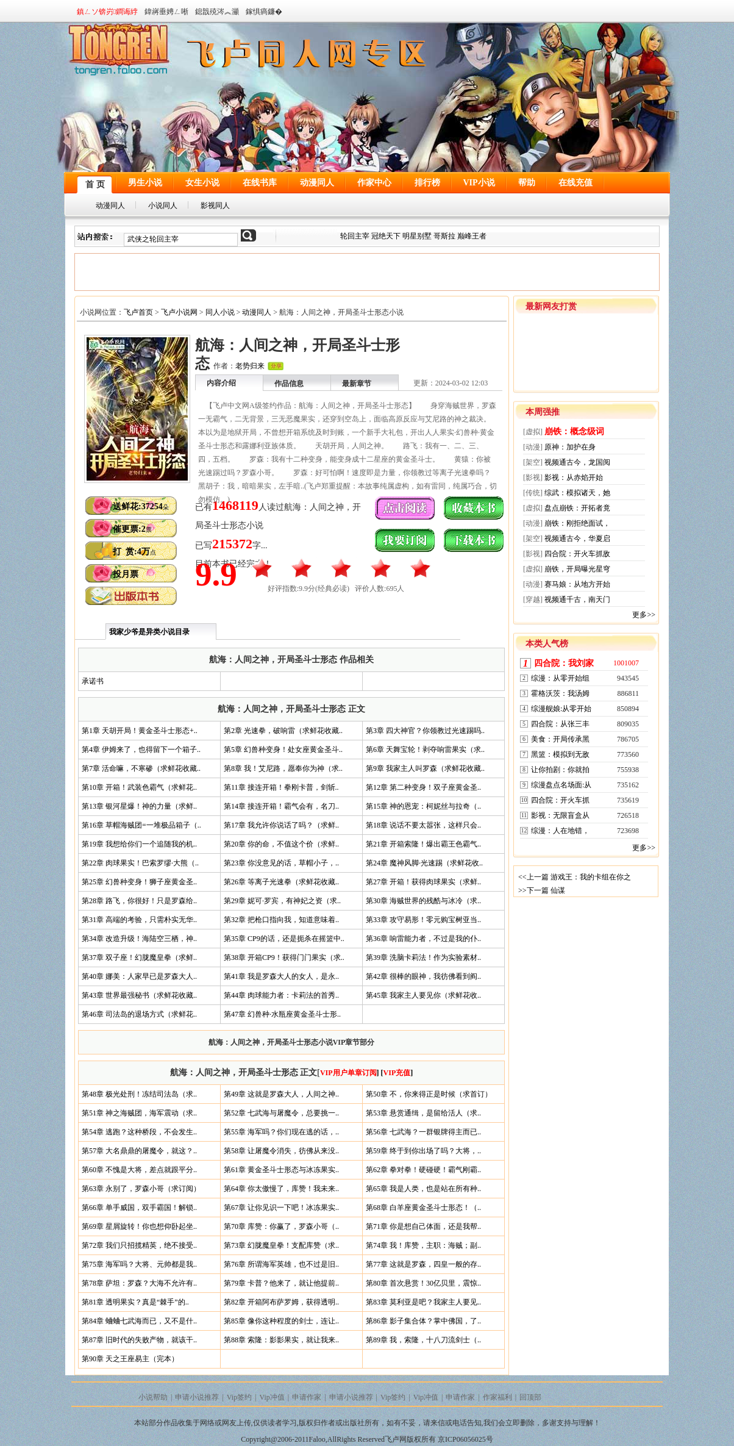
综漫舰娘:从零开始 (561, 708)
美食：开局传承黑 (560, 739)
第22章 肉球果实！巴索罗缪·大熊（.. (140, 863)
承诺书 (93, 681)
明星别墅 (417, 236)
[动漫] (533, 447)
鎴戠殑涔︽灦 (217, 11)
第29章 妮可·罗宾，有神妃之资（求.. (282, 901)
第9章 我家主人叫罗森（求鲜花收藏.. (425, 768)
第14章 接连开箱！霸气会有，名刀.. (281, 806)
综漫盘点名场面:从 (561, 785)
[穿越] (533, 599)
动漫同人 (256, 312)
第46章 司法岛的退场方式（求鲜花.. (139, 1014)
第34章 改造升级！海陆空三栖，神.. (139, 938)
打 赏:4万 (134, 551)
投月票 (125, 574)
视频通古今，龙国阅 (577, 462)
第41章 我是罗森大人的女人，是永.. (281, 976)
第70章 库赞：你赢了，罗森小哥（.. (281, 1226)
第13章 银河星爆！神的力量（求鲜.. (139, 806)
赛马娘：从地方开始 (577, 584)
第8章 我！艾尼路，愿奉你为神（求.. (283, 768)
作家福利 (497, 1397)
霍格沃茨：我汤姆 (560, 693)
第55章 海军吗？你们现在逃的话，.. (281, 1132)
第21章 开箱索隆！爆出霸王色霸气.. (423, 844)
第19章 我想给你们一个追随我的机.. (139, 844)
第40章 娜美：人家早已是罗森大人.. (139, 976)
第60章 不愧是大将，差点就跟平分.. (139, 1169)
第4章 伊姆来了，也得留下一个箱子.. (141, 749)
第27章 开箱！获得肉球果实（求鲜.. (423, 882)
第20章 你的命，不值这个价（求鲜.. (281, 844)
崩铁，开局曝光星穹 (577, 569)
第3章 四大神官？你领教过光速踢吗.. (425, 730)
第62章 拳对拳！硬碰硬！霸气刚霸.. (423, 1169)
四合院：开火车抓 (560, 800)
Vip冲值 (272, 1397)
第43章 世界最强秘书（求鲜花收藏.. (139, 995)
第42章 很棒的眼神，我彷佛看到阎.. (423, 976)
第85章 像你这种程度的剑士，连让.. (281, 1321)
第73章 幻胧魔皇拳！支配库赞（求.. (281, 1245)
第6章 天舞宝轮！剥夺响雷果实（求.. (425, 749)
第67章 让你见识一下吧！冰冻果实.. (281, 1207)
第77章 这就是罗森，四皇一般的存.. (423, 1264)
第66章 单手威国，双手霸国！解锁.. (139, 1207)
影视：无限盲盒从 (560, 815)
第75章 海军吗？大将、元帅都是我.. (139, 1264)
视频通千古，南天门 (577, 599)
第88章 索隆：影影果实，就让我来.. (281, 1340)
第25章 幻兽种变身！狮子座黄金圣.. (139, 882)
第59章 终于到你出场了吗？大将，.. (423, 1151)
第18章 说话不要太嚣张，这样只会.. (423, 825)
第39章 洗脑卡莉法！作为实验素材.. (423, 957)
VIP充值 (397, 1072)
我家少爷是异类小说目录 (149, 632)
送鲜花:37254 (141, 506)
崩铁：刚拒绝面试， (577, 523)
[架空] (533, 462)
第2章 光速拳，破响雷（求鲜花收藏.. (283, 730)
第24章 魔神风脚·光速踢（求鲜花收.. (424, 863)
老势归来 (250, 366)
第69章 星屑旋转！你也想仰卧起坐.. (139, 1226)
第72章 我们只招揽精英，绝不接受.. (139, 1245)
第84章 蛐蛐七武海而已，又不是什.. (139, 1321)
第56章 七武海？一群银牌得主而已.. (423, 1132)
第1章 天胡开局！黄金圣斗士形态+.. (140, 730)
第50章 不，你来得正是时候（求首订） (429, 1094)
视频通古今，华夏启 (577, 538)
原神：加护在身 (570, 447)
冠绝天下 (386, 236)
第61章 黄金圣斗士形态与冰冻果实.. (281, 1169)
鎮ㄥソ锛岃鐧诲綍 (107, 11)
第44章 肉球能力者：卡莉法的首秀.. (281, 995)
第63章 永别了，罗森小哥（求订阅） (141, 1188)
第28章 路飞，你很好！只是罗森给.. (139, 901)
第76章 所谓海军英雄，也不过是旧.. (281, 1264)
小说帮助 (153, 1397)
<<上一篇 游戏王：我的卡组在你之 (574, 877)
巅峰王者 (471, 236)
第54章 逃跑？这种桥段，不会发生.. (139, 1132)
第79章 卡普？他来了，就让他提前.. (281, 1283)
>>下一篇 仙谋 (541, 890)
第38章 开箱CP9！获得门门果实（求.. (284, 957)
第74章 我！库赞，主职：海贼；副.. (423, 1245)
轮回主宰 (355, 236)
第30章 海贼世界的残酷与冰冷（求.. (423, 901)
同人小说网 (375, 50)
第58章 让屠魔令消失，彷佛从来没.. (281, 1151)
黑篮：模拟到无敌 (560, 754)
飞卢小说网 (179, 312)
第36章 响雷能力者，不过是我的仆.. (423, 938)
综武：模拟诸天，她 (577, 493)
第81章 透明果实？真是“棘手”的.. (135, 1302)
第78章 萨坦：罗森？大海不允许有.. (139, 1283)
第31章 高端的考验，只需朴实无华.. (139, 919)
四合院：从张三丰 (560, 724)
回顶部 (530, 1397)
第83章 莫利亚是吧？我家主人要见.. (423, 1302)
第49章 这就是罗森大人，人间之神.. (281, 1094)
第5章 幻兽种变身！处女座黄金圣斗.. (283, 749)
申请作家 (306, 1397)
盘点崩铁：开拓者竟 (577, 508)
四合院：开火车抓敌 (577, 553)
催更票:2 (132, 529)
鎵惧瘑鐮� (264, 11)
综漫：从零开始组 (560, 678)
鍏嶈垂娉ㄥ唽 (166, 11)
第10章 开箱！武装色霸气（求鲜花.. (139, 787)
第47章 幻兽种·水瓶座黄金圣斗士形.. (282, 1014)
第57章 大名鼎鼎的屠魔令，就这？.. (139, 1151)
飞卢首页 (138, 312)
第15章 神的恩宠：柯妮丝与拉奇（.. (423, 806)
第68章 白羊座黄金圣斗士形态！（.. (423, 1207)
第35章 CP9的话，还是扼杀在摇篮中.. (284, 938)
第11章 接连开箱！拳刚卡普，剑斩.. (281, 787)
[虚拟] (533, 432)
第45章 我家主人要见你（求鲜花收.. (423, 995)
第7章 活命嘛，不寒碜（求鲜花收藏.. (141, 768)
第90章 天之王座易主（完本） (130, 1359)
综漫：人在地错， (560, 830)
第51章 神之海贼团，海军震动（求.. (139, 1113)
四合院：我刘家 (564, 663)
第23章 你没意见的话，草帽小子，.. (281, 863)
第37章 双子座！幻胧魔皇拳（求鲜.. (139, 957)
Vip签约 (239, 1397)
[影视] (533, 477)
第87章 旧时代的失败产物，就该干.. (139, 1340)
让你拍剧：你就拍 (560, 769)
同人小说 (220, 312)
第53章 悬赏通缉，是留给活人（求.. (423, 1113)
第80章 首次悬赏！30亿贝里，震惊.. (423, 1283)
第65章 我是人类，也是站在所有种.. (423, 1188)
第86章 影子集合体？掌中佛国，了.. (423, 1321)
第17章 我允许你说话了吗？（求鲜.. (281, 825)
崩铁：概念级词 (574, 431)
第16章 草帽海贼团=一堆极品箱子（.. (141, 825)
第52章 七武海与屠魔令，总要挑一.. (281, 1113)
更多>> (643, 614)
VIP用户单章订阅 (348, 1072)
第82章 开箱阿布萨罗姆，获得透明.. (281, 1302)
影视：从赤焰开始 (573, 477)
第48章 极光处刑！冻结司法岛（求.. (139, 1094)
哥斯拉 (444, 236)
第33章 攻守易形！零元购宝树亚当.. (423, 919)
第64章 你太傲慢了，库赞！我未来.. (281, 1188)
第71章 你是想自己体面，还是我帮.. (423, 1226)
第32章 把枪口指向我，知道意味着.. (281, 919)
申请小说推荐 (197, 1397)
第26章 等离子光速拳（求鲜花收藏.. (281, 882)
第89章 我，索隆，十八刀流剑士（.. (423, 1340)
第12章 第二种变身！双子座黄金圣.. (423, 787)
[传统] (533, 493)
